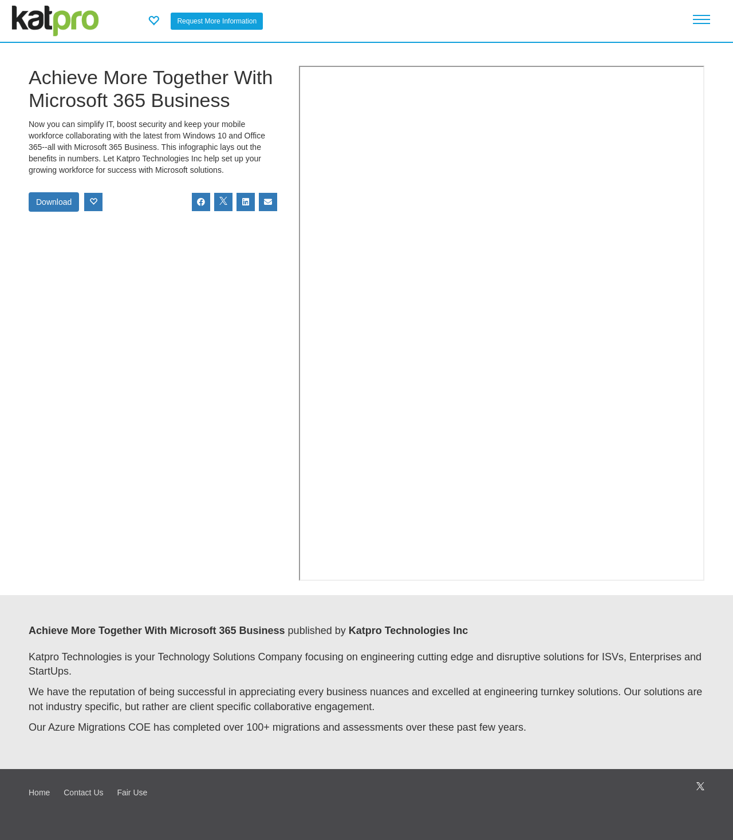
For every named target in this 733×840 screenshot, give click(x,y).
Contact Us (83, 792)
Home (39, 792)
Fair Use (132, 792)
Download (54, 202)
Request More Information (217, 21)
